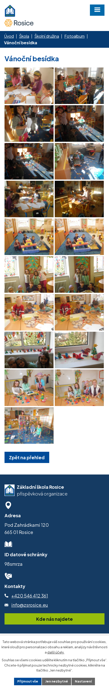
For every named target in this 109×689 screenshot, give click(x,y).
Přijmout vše (27, 681)
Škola (24, 36)
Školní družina (46, 36)
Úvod (9, 36)
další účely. (55, 652)
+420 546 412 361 (29, 605)
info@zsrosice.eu (29, 615)
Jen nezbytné (56, 681)
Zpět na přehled (27, 467)
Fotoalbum (74, 36)
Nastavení (83, 681)
